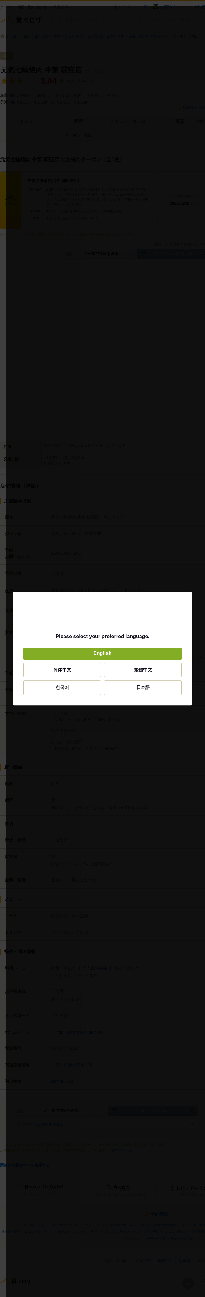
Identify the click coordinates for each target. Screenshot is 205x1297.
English (102, 653)
